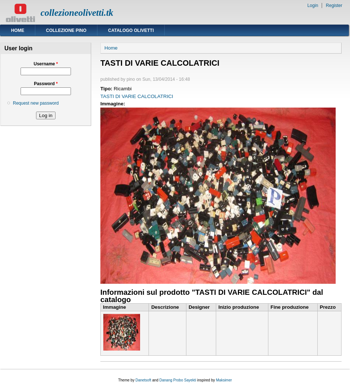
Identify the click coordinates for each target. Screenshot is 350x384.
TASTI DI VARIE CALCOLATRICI (136, 96)
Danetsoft (143, 380)
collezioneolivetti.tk (76, 13)
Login (312, 5)
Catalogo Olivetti (131, 30)
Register (334, 5)
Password (46, 83)
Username (45, 63)
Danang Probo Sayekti (177, 380)
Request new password (36, 103)
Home (17, 30)
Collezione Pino (66, 30)
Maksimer (224, 380)
